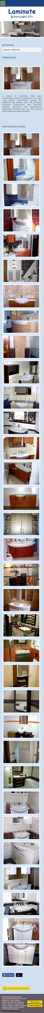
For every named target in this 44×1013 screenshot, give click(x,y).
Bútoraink (6, 50)
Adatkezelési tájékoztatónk (11, 1011)
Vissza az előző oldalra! (18, 988)
